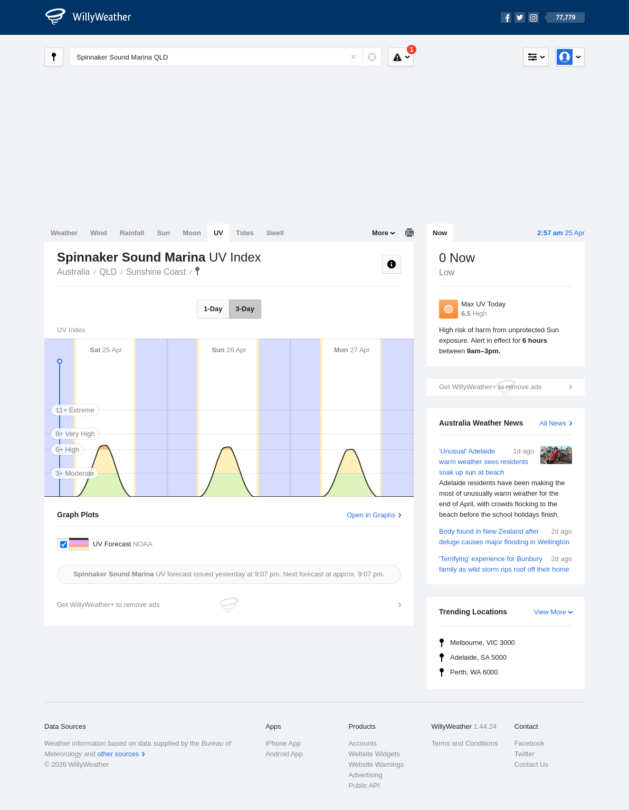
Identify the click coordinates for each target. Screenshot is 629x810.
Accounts (362, 743)
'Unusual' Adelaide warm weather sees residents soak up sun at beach (505, 483)
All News (552, 423)
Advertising (365, 775)
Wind (98, 233)
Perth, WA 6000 (474, 672)
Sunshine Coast (156, 271)
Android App (284, 754)
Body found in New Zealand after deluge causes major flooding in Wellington (505, 536)
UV (218, 233)
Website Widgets (373, 754)
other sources (118, 754)
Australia (73, 271)
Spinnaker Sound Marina (197, 271)
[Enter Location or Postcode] (226, 56)
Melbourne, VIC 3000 (482, 643)
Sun (163, 233)
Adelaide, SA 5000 (478, 657)
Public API (363, 785)
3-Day (245, 309)
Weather (64, 233)
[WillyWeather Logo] (94, 17)
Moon (192, 233)
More (380, 233)
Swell (275, 233)
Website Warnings (376, 764)
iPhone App (283, 743)
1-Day (213, 309)
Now (440, 233)
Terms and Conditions (465, 743)
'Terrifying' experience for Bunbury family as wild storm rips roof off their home (505, 563)
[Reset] (353, 57)
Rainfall (132, 233)
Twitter (524, 754)
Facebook (529, 743)
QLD (108, 271)
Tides (245, 233)
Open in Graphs (371, 515)
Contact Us (531, 764)
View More (550, 612)
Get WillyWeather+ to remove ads (490, 387)
